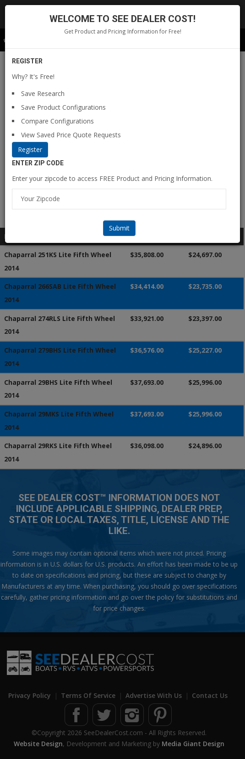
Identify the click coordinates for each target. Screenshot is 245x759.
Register (30, 149)
